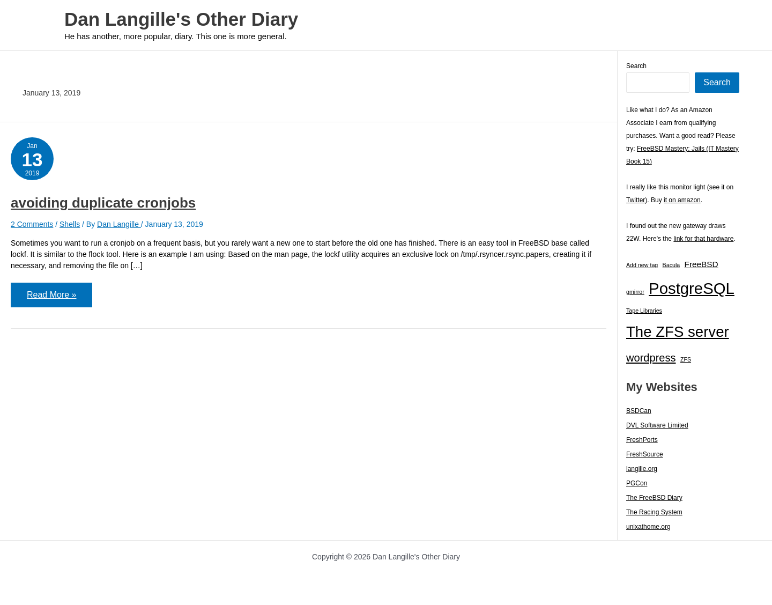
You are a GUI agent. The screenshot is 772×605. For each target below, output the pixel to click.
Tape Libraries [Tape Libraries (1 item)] (644, 310)
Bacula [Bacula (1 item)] (671, 265)
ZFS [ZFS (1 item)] (685, 359)
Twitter (635, 200)
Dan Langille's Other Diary (181, 19)
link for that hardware (703, 238)
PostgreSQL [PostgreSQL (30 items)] (691, 288)
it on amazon (682, 200)
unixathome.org (648, 526)
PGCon (636, 483)
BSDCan (638, 411)
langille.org (641, 469)
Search (636, 66)
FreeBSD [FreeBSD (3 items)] (701, 264)
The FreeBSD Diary (654, 497)
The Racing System (654, 512)
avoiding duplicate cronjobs (103, 203)
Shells (70, 224)
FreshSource (644, 454)
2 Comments (32, 224)
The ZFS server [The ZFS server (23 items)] (677, 331)
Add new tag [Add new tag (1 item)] (642, 265)
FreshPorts (642, 440)
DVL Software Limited (657, 425)
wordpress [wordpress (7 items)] (651, 358)
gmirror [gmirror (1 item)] (635, 292)
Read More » (51, 298)
